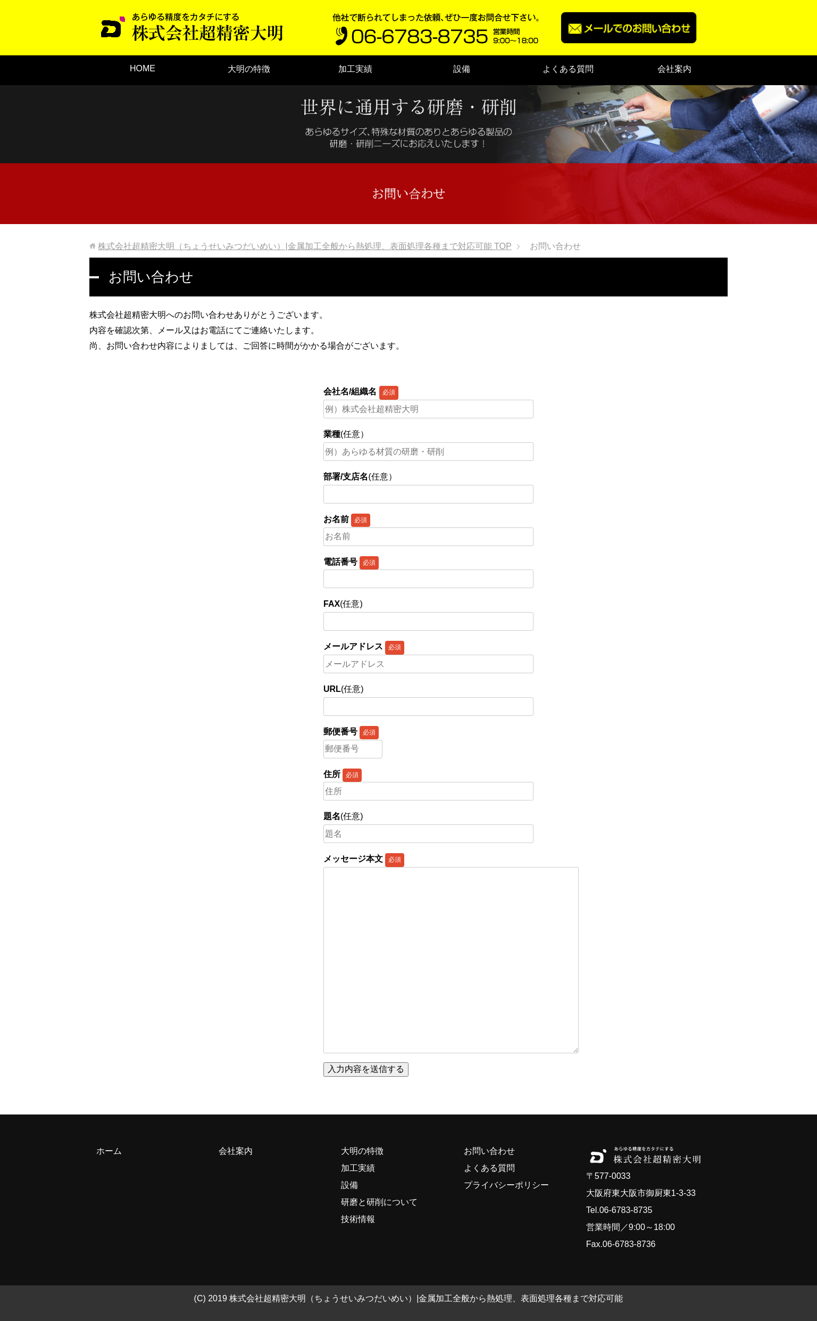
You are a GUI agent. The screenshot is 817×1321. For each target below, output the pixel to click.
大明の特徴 (249, 68)
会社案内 (674, 68)
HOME (142, 68)
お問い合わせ (489, 1150)
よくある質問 (568, 68)
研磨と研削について (379, 1202)
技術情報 (358, 1219)
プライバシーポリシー (506, 1185)
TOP (304, 246)
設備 (461, 68)
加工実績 (355, 68)
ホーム (109, 1150)
